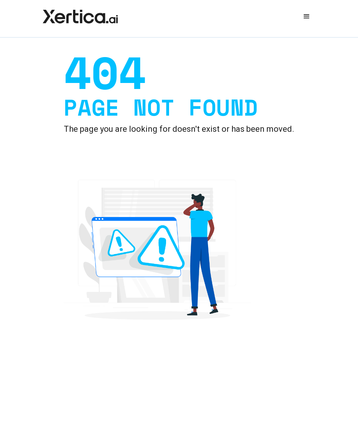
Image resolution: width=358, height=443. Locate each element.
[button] (307, 17)
